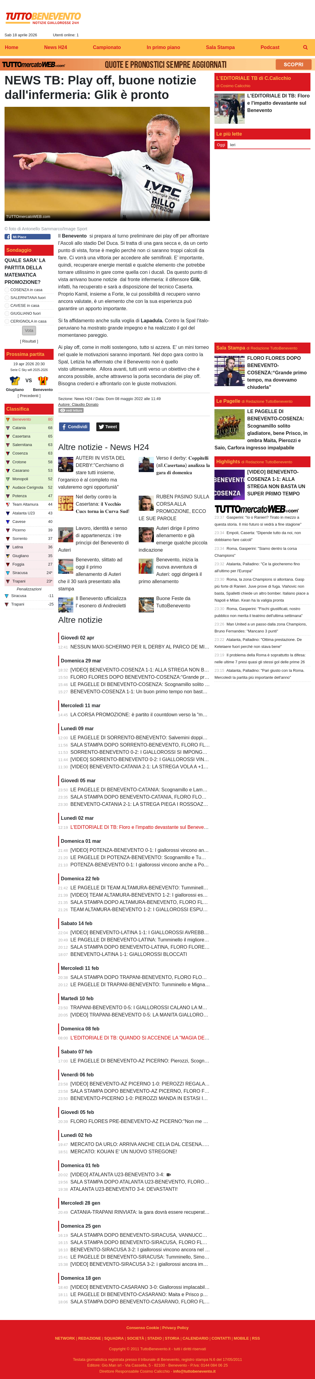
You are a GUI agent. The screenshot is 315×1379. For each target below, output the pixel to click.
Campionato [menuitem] (107, 47)
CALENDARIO (195, 1338)
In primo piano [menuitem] (163, 47)
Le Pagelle (228, 401)
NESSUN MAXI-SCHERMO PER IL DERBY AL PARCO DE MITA (141, 646)
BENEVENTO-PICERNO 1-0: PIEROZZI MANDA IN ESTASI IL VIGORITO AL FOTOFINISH (169, 1098)
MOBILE (241, 1338)
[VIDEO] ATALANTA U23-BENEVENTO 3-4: (118, 1174)
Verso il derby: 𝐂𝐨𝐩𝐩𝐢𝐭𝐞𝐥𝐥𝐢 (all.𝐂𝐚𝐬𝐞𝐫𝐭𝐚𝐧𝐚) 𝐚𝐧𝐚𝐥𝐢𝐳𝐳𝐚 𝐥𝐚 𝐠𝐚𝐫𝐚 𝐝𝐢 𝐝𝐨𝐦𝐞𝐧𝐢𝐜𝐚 (183, 465)
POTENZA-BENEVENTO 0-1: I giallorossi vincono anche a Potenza (143, 864)
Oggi (221, 145)
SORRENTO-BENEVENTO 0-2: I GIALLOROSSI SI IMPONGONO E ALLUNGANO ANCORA (171, 752)
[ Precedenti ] (29, 395)
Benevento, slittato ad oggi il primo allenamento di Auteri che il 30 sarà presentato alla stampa (90, 574)
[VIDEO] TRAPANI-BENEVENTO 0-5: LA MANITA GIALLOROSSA (142, 1014)
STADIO (154, 1338)
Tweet (108, 427)
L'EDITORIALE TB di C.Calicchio (253, 78)
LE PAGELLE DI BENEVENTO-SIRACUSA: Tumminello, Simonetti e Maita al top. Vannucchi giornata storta (186, 1256)
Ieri (232, 145)
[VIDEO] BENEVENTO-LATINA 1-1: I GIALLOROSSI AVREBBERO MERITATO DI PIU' (164, 932)
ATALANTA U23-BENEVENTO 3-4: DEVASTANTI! (124, 1189)
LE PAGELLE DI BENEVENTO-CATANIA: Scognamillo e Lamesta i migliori (151, 789)
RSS (256, 1338)
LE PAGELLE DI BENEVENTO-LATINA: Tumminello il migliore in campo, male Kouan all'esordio (174, 939)
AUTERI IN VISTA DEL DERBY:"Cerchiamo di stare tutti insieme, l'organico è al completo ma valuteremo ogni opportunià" (91, 472)
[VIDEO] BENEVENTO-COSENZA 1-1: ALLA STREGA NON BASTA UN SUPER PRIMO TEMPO (174, 669)
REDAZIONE (89, 1338)
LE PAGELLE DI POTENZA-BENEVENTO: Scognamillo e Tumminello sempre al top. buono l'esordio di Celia (187, 857)
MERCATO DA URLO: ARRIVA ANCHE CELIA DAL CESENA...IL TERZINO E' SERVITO (165, 1144)
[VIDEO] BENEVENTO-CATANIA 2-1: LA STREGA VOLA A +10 (139, 766)
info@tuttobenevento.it (194, 1371)
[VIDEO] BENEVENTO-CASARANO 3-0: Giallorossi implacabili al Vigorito (150, 1287)
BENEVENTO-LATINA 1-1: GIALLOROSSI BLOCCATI (129, 954)
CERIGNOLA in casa (29, 321)
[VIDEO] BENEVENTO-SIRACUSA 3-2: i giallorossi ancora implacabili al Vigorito (157, 1264)
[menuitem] (305, 47)
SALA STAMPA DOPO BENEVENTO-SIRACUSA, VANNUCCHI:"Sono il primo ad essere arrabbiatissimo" (184, 1235)
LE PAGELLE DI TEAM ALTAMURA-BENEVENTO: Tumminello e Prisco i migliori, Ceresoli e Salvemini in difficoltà (193, 887)
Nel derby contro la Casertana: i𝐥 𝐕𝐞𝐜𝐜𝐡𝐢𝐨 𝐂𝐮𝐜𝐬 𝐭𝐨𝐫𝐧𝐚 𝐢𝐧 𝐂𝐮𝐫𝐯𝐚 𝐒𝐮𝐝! (102, 504)
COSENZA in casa (26, 289)
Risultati (29, 341)
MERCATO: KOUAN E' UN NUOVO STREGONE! (124, 1151)
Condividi (74, 427)
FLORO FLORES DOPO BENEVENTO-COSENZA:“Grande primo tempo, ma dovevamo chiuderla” (177, 677)
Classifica (17, 409)
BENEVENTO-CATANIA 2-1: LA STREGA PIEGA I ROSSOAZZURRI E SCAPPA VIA (161, 804)
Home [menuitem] (11, 47)
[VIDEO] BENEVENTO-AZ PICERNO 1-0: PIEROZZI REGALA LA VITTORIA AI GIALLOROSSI (173, 1083)
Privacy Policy (175, 1327)
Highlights (228, 461)
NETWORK (65, 1338)
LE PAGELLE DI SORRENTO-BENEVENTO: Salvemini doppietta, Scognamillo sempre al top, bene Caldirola (188, 737)
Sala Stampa (230, 347)
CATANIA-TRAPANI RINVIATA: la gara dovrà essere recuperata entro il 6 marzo (156, 1212)
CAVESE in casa (25, 305)
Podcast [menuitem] (269, 47)
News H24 (83, 398)
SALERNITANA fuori (28, 297)
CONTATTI (221, 1338)
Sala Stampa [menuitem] (220, 47)
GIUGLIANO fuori (26, 313)
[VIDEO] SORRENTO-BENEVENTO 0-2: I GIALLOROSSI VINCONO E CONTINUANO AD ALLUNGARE (183, 759)
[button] (29, 330)
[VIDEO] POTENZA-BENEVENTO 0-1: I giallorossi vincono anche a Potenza (153, 850)
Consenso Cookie (142, 1327)
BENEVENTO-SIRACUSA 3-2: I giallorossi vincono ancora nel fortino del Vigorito (157, 1249)
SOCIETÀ (135, 1338)
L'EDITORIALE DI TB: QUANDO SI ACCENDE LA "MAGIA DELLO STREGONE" (157, 1037)
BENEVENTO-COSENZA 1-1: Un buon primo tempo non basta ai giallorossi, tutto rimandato (169, 691)
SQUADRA (114, 1338)
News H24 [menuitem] (55, 47)
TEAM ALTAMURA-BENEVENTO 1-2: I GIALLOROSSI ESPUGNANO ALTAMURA (158, 909)
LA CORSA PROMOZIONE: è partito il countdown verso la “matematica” (148, 714)
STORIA (172, 1338)
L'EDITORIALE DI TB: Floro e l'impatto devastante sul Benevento (141, 827)
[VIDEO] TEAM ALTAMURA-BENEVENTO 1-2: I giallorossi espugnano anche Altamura (164, 895)
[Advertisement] (262, 245)
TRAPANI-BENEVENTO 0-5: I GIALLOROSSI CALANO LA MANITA (143, 1007)
